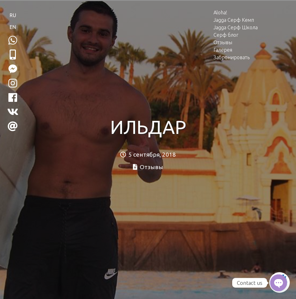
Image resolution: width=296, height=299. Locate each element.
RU (13, 15)
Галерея (223, 50)
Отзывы (223, 42)
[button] (13, 54)
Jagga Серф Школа (236, 27)
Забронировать (232, 57)
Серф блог (226, 35)
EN (13, 27)
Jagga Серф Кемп (234, 20)
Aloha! (220, 12)
